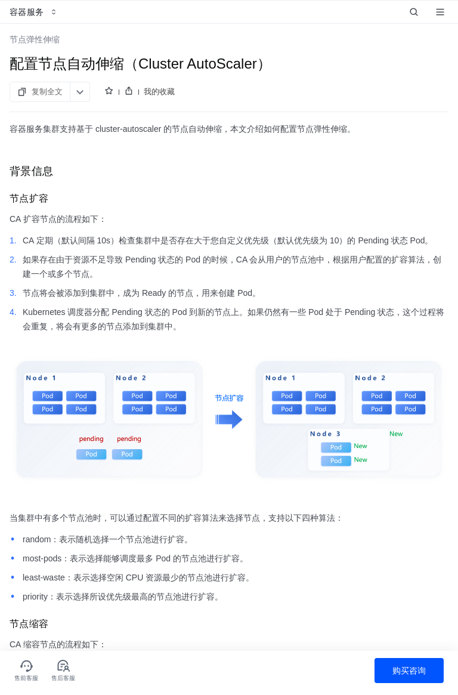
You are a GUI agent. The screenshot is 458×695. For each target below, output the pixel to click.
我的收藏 (159, 91)
